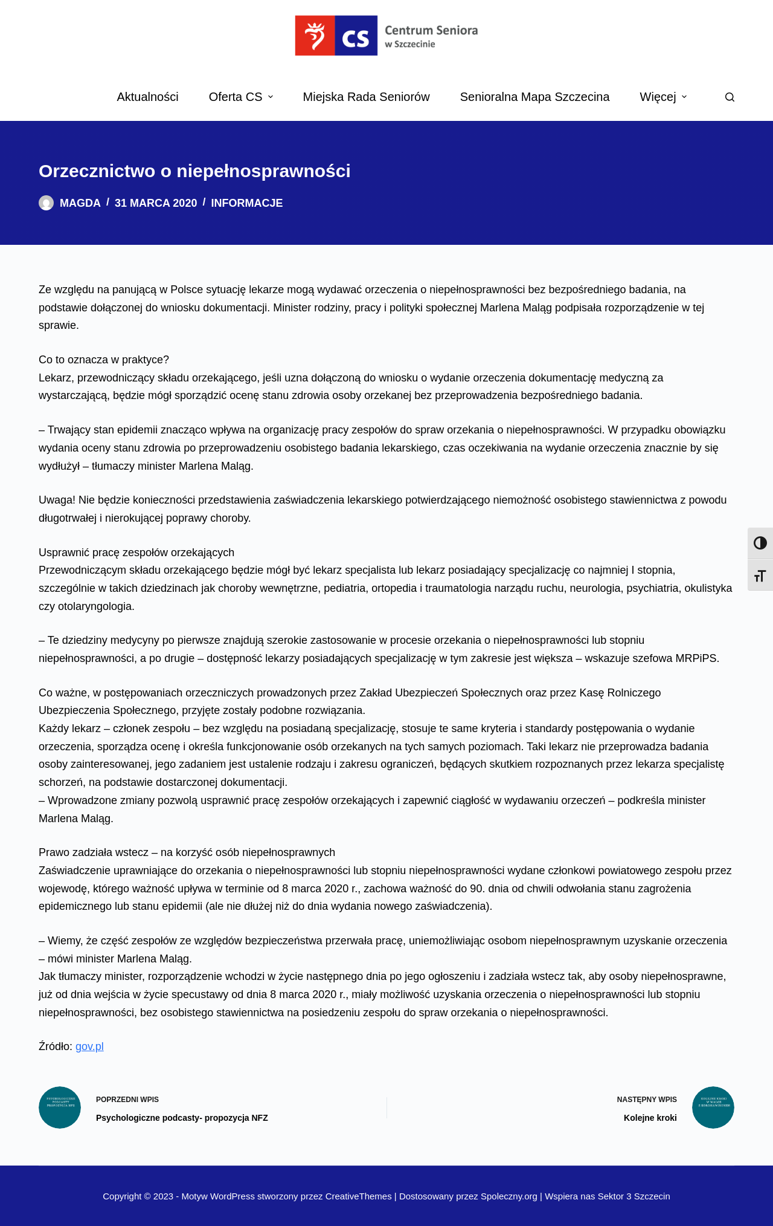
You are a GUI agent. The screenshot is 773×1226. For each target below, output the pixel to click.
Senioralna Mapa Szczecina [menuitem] (535, 96)
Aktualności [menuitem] (147, 96)
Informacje (247, 203)
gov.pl (89, 1046)
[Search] (729, 97)
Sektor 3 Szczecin (634, 1196)
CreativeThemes (359, 1196)
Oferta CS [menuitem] (242, 96)
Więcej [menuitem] (665, 96)
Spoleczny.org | (513, 1196)
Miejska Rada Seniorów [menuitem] (366, 96)
